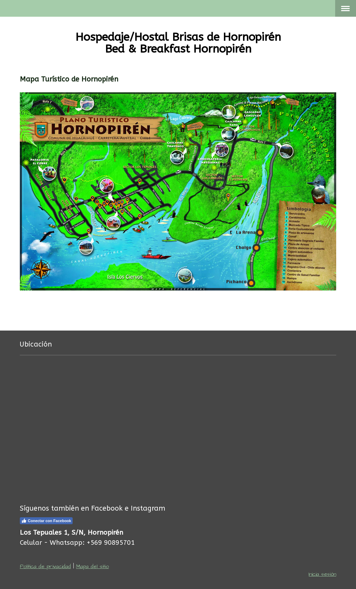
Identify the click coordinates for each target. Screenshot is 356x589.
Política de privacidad (45, 566)
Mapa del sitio (92, 566)
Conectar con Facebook (46, 521)
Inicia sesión (322, 574)
